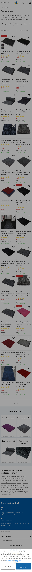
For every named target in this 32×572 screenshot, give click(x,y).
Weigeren (8, 566)
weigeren (18, 561)
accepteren (9, 561)
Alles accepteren (23, 566)
